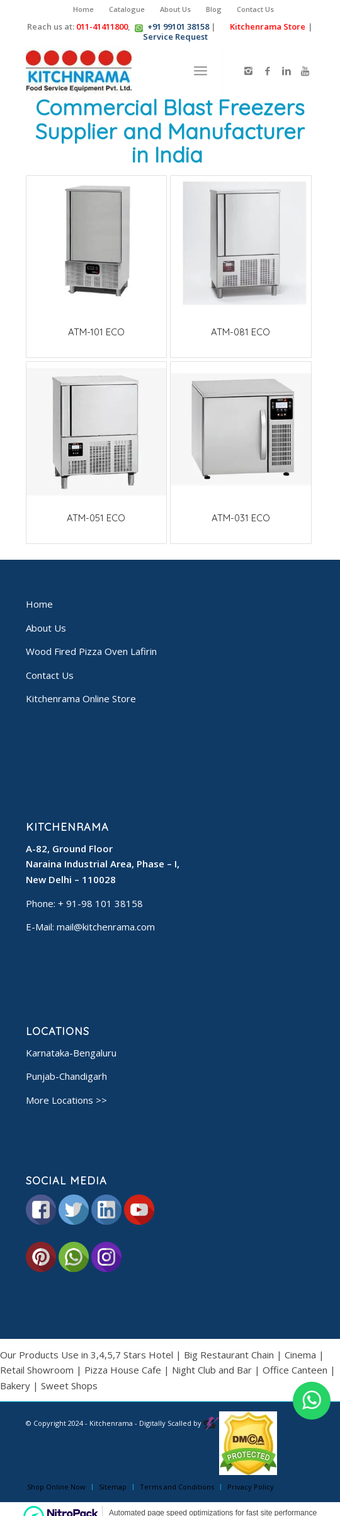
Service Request (172, 36)
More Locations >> (66, 1100)
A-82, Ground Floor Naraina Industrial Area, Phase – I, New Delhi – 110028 (102, 864)
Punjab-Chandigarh (66, 1076)
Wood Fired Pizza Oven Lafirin (91, 651)
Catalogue (127, 9)
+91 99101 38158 (178, 26)
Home (83, 9)
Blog (214, 9)
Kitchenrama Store (265, 26)
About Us (175, 9)
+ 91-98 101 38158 (100, 903)
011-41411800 (102, 26)
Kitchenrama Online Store (81, 698)
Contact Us (255, 9)
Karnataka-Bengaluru (71, 1052)
